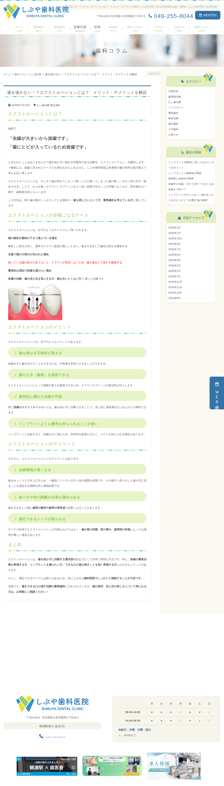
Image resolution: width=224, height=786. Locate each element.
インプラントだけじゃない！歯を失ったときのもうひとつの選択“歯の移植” (191, 200)
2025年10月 (175, 243)
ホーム (19, 28)
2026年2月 (174, 232)
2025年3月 (174, 270)
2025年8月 (174, 249)
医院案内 (58, 28)
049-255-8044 (52, 735)
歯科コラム (201, 28)
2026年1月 (174, 238)
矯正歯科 (56, 105)
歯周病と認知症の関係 (181, 178)
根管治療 (173, 118)
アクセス (158, 28)
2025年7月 (174, 254)
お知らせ (179, 28)
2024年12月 (175, 287)
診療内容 (79, 28)
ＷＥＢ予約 (217, 393)
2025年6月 (174, 260)
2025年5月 (174, 265)
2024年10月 (175, 298)
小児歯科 (173, 129)
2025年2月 (174, 276)
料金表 (112, 28)
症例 (97, 28)
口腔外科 (173, 91)
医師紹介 (38, 28)
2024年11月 (175, 292)
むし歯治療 (43, 105)
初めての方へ (135, 28)
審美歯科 (173, 112)
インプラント (176, 107)
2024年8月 (174, 303)
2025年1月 (174, 281)
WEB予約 (207, 15)
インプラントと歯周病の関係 (186, 173)
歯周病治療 (175, 96)
